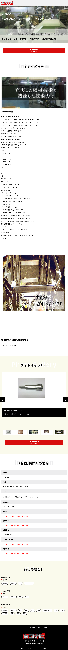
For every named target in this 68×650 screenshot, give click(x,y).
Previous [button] (2, 399)
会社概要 (45, 628)
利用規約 (32, 628)
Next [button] (65, 399)
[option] (34, 394)
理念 (39, 628)
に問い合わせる (34, 50)
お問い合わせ (24, 628)
